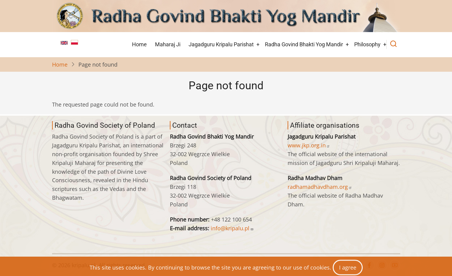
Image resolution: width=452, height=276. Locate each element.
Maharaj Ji (167, 44)
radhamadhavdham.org (320, 186)
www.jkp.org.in (309, 145)
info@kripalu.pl (232, 228)
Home (139, 44)
